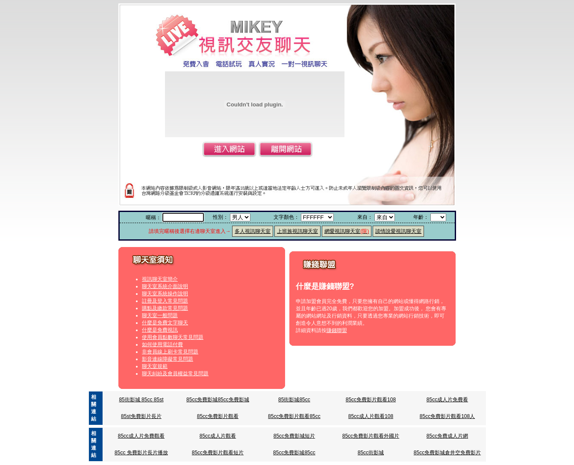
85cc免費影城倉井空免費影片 (447, 453)
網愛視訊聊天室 (346, 231)
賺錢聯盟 (337, 330)
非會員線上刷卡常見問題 (170, 352)
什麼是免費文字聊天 (165, 323)
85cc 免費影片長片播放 (141, 453)
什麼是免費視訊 (160, 330)
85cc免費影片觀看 (217, 416)
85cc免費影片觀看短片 (218, 453)
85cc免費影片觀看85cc (294, 416)
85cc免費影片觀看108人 (447, 416)
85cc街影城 (371, 453)
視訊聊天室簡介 (160, 279)
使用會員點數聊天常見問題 (172, 337)
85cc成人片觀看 (218, 436)
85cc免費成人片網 (447, 436)
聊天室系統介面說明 (165, 286)
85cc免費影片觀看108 (371, 400)
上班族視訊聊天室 (297, 231)
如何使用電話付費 (162, 344)
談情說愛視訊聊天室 (398, 231)
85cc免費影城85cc (294, 453)
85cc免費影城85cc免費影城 (217, 400)
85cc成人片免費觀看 (141, 436)
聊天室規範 (155, 366)
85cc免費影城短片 (294, 436)
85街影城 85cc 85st (141, 400)
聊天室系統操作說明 (165, 294)
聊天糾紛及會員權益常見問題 (175, 374)
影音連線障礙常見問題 (167, 359)
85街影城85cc (294, 400)
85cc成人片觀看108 (370, 416)
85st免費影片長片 (141, 416)
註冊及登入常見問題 (165, 301)
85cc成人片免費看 (447, 400)
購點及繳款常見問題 (165, 308)
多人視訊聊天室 (253, 231)
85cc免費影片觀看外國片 (370, 436)
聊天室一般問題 (160, 315)
